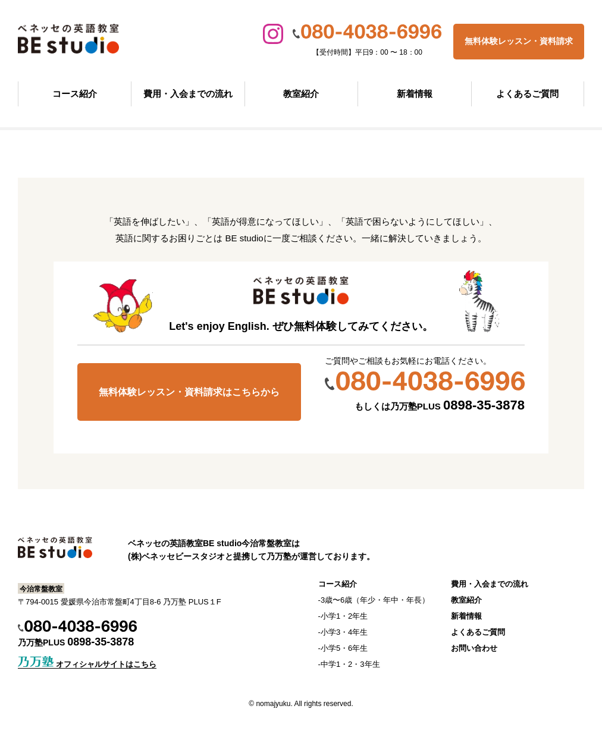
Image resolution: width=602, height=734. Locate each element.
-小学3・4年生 (343, 632)
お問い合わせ (474, 648)
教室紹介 (301, 94)
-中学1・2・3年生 (349, 664)
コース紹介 (74, 94)
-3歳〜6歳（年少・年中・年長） (374, 600)
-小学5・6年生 (343, 648)
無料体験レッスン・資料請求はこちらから (189, 392)
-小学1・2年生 (343, 616)
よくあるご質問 (527, 94)
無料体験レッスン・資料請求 (519, 41)
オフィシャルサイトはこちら (87, 664)
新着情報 (414, 94)
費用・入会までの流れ (188, 94)
